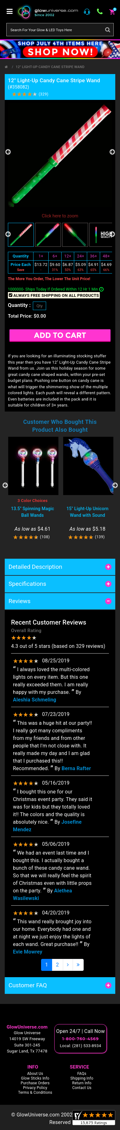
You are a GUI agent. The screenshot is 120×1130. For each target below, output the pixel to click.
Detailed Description (35, 566)
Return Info (82, 1083)
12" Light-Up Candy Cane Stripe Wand (50, 67)
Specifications (27, 583)
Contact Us (82, 1088)
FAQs (82, 1073)
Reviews (20, 601)
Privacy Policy (35, 1088)
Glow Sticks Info (35, 1078)
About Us (35, 1073)
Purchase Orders (35, 1083)
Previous (8, 152)
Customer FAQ (28, 985)
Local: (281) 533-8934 (80, 1045)
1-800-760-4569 (80, 1038)
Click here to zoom (60, 215)
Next (112, 152)
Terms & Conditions (35, 1092)
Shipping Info (81, 1078)
